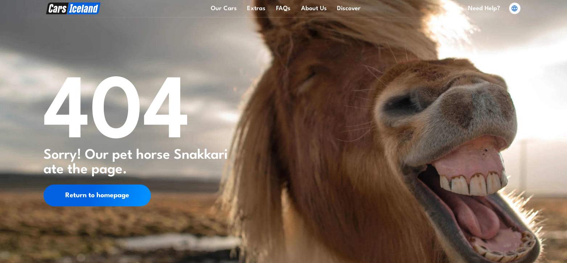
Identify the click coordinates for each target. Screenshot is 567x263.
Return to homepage (97, 195)
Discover (349, 8)
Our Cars (224, 8)
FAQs (283, 8)
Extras (256, 8)
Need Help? (484, 8)
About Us (314, 8)
